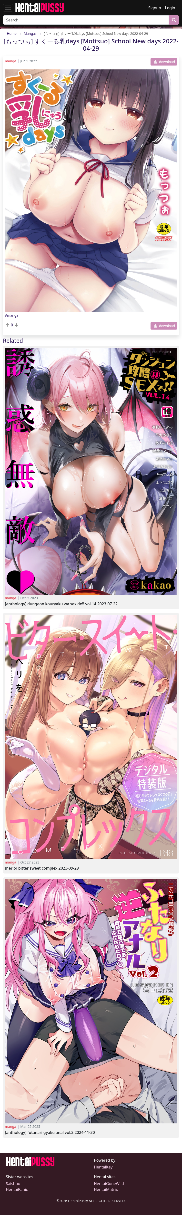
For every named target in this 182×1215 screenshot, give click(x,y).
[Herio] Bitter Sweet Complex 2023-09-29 (42, 868)
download (164, 61)
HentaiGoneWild (109, 1183)
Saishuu (13, 1183)
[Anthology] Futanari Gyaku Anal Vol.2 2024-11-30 (50, 1132)
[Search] (86, 20)
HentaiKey (103, 1167)
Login (170, 7)
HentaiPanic (17, 1189)
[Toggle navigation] (8, 8)
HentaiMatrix (106, 1189)
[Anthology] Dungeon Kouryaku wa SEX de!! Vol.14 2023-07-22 (61, 604)
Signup (154, 7)
